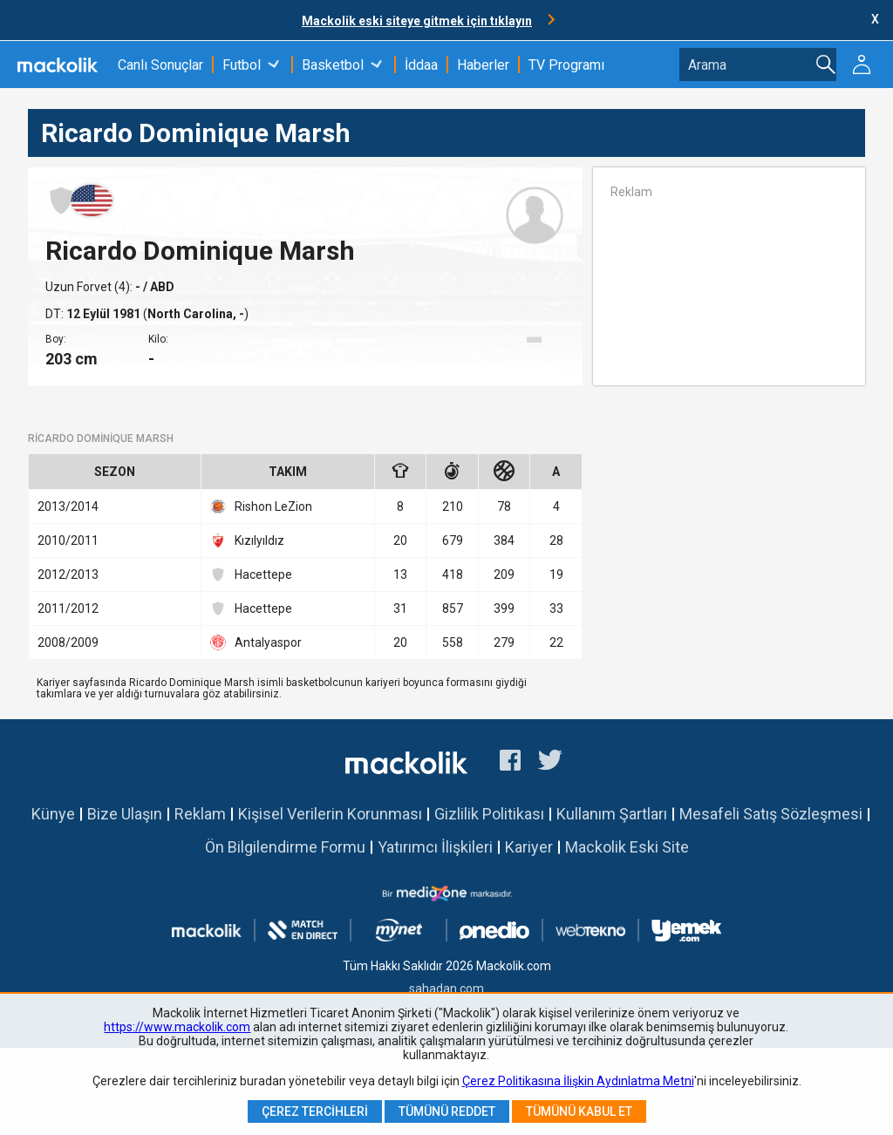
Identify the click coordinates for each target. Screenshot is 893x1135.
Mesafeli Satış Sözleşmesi (770, 814)
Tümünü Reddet (447, 1111)
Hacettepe (251, 574)
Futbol (241, 65)
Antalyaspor (256, 642)
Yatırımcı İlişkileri (435, 847)
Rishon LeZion (261, 506)
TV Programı (566, 65)
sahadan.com (446, 989)
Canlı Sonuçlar (160, 65)
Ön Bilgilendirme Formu (285, 847)
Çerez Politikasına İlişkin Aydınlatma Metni (578, 1081)
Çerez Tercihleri (315, 1111)
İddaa (421, 65)
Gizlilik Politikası (489, 814)
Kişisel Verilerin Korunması (330, 814)
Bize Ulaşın (124, 814)
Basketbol (333, 65)
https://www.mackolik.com (177, 1027)
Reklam (200, 814)
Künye (53, 814)
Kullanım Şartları (611, 814)
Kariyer (529, 847)
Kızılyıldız (247, 540)
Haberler (483, 65)
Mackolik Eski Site (627, 847)
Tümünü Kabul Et (579, 1111)
